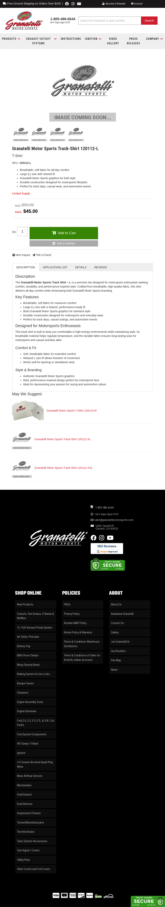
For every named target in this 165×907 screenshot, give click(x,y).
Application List (55, 267)
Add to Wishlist (66, 243)
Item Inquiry (23, 255)
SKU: (15, 162)
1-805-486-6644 (105, 507)
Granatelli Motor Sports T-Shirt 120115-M (72, 410)
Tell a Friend (43, 255)
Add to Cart (67, 233)
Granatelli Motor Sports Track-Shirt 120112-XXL (64, 467)
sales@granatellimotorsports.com (113, 520)
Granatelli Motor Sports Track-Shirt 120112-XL (63, 439)
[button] (118, 20)
